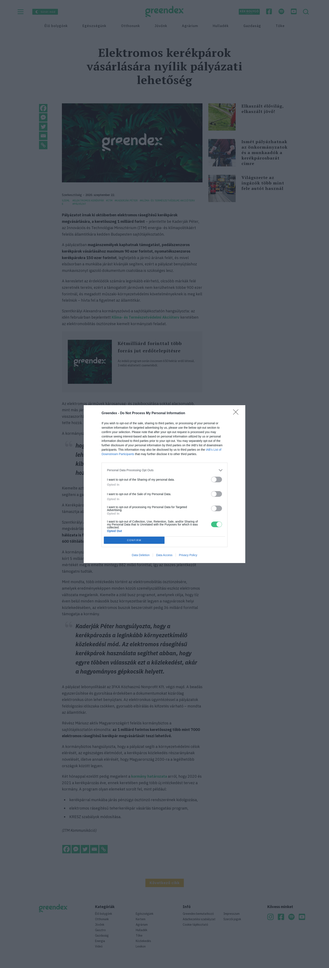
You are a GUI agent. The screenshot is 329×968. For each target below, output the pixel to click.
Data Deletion (141, 555)
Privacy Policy (188, 555)
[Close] (237, 413)
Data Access (164, 555)
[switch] (216, 479)
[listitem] (164, 470)
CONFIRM (134, 539)
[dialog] (164, 484)
